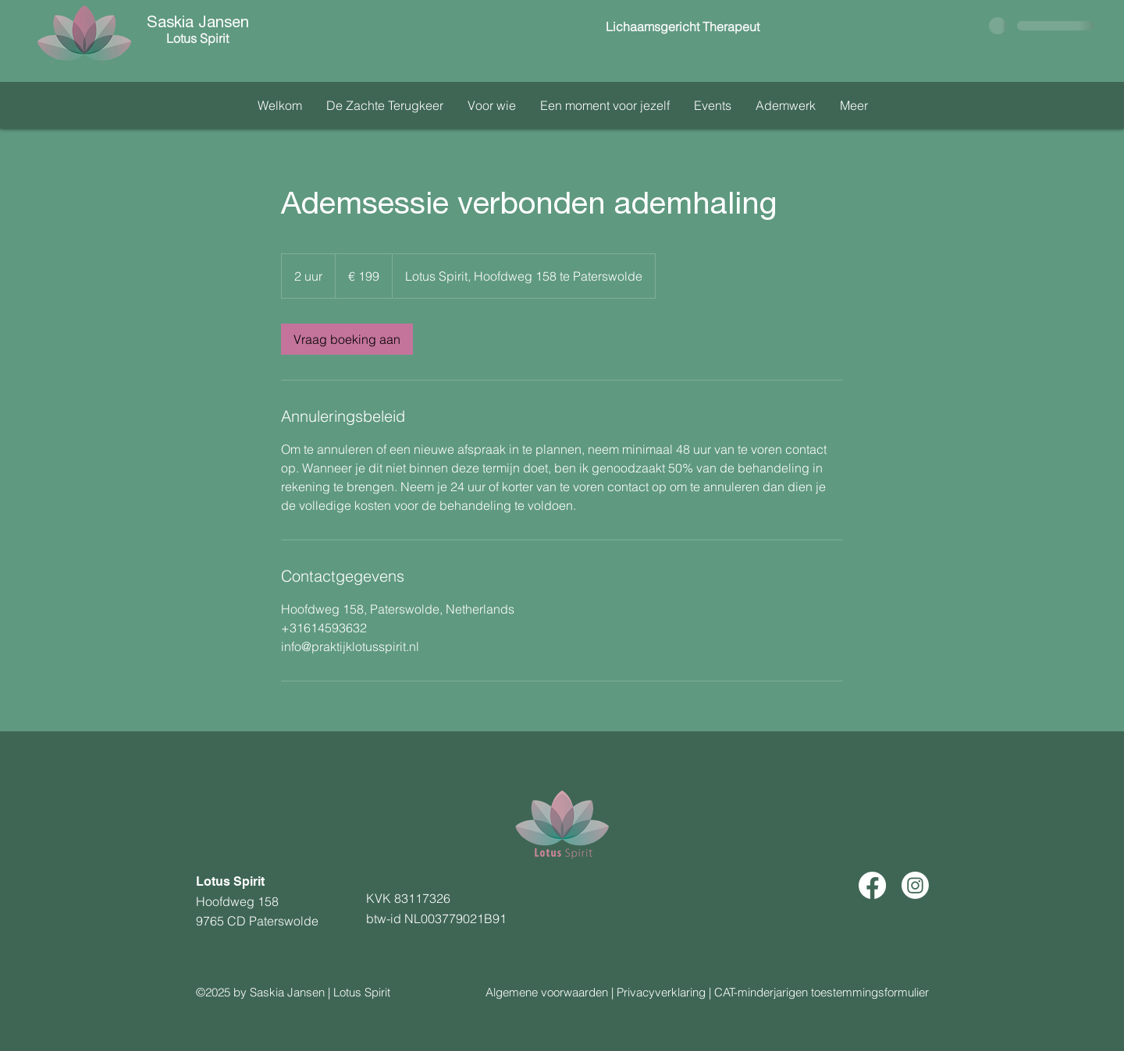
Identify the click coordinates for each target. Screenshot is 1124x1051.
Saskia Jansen (198, 24)
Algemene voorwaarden (547, 992)
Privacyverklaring (661, 992)
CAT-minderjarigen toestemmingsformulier (821, 992)
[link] (347, 339)
